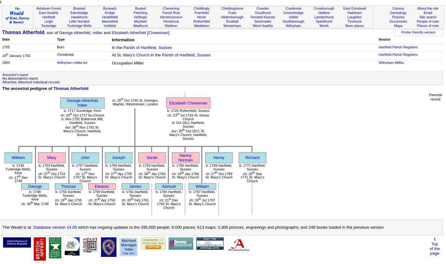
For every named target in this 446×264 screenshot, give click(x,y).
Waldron (171, 26)
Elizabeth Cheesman (188, 103)
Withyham (293, 26)
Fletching (140, 13)
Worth (323, 26)
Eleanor (102, 186)
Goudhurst (263, 13)
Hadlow (324, 13)
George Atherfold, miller (81, 32)
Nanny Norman (185, 157)
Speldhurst (324, 21)
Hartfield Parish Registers (398, 47)
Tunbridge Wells (79, 26)
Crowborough (324, 8)
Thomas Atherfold (23, 32)
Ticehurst (354, 21)
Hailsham (355, 13)
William (18, 157)
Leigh (49, 21)
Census (398, 8)
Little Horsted (79, 21)
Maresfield (110, 21)
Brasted (79, 8)
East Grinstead (354, 8)
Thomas (68, 186)
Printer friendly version (418, 32)
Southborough (293, 21)
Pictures (398, 17)
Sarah (152, 157)
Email (428, 13)
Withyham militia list (72, 62)
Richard (252, 157)
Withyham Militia (391, 62)
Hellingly (140, 17)
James (135, 186)
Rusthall (232, 21)
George (35, 186)
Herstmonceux (171, 17)
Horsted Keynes (263, 17)
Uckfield (110, 26)
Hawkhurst (79, 17)
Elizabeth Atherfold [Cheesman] (140, 32)
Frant (232, 13)
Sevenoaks (262, 21)
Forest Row (171, 13)
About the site (428, 8)
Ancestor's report (15, 75)
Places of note (428, 26)
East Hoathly (49, 13)
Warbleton (201, 26)
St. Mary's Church (133, 55)
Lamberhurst (324, 17)
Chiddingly (202, 8)
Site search (428, 17)
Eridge (110, 13)
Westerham (232, 26)
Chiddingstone (232, 8)
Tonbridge (48, 26)
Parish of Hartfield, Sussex (147, 47)
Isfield (293, 17)
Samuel (169, 186)
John (85, 157)
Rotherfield (201, 21)
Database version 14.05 (55, 227)
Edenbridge (79, 13)
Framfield (202, 13)
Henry (219, 157)
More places (354, 26)
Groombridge (293, 13)
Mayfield (140, 21)
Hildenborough (232, 17)
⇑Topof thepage (435, 246)
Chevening (171, 8)
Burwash (109, 8)
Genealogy (398, 13)
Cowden (262, 8)
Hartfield (48, 17)
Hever (201, 17)
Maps (398, 26)
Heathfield (110, 17)
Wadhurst (140, 26)
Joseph (118, 157)
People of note (428, 21)
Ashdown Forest (48, 8)
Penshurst (171, 21)
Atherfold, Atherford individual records (31, 82)
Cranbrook (293, 8)
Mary (51, 157)
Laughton (355, 17)
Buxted (140, 8)
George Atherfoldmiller (82, 103)
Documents (398, 21)
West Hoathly (263, 26)
